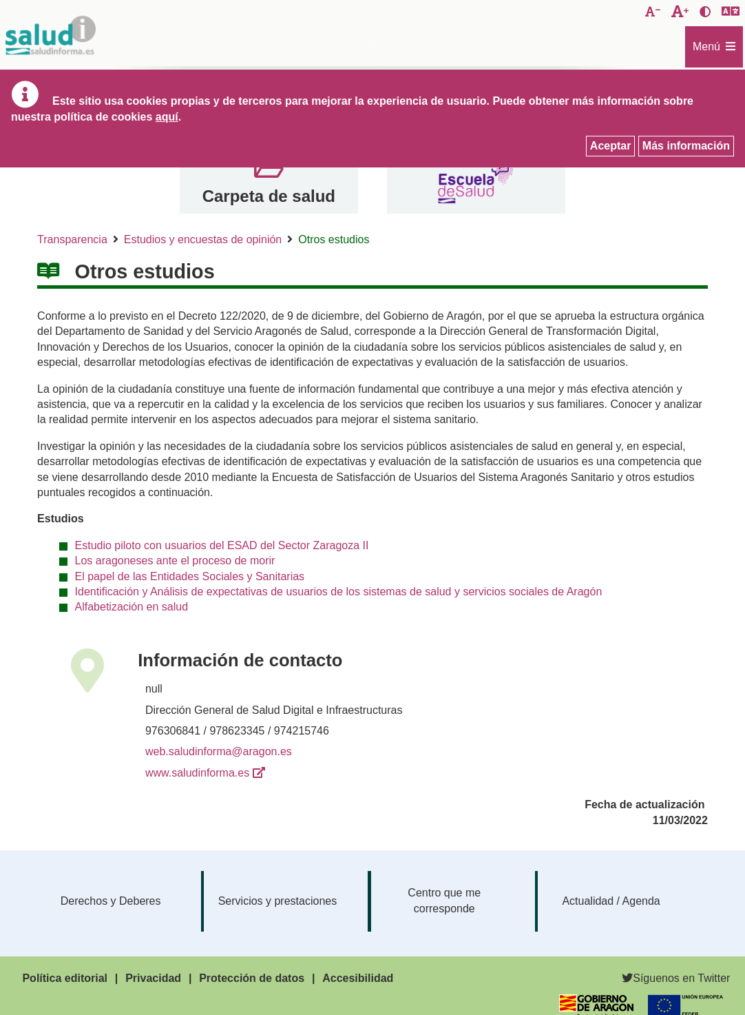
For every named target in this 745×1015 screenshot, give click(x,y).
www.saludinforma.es (197, 773)
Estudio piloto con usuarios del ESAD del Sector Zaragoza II (222, 545)
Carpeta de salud (268, 196)
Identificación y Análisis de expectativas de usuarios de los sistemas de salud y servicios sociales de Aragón (338, 591)
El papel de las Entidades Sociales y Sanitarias (190, 576)
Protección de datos (251, 978)
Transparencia (72, 239)
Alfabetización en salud (132, 607)
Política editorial (64, 978)
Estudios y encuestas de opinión (203, 239)
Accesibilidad (357, 978)
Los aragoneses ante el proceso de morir (175, 560)
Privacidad (153, 978)
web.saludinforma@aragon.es (218, 751)
